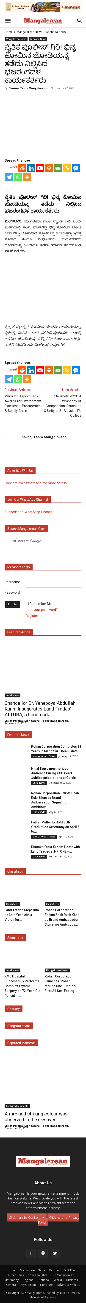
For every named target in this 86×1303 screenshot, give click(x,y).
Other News (16, 1275)
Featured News (18, 735)
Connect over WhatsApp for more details (36, 483)
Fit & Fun (69, 1270)
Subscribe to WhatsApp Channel (29, 512)
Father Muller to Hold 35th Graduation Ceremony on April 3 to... (55, 826)
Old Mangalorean (62, 1275)
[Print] (49, 168)
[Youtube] (40, 168)
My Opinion (28, 1285)
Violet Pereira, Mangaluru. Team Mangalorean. (37, 720)
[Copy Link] (67, 168)
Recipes (54, 1270)
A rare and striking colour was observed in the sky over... (36, 1116)
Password (12, 592)
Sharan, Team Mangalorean (28, 88)
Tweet (12, 167)
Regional (28, 1280)
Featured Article (19, 632)
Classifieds (39, 812)
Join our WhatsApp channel (27, 499)
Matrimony (12, 1280)
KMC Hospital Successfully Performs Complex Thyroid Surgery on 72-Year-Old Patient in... (23, 985)
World (58, 1280)
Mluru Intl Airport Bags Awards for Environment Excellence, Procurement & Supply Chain (23, 403)
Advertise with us (20, 470)
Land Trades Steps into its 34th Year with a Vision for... (22, 914)
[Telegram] (9, 177)
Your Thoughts (37, 1275)
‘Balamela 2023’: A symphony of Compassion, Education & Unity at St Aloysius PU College (62, 406)
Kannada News (56, 32)
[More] (27, 177)
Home (9, 32)
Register (32, 616)
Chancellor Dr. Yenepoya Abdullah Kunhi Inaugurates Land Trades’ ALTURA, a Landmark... (40, 708)
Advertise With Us (68, 1285)
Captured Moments (21, 1043)
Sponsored (15, 938)
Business (72, 1280)
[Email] (58, 168)
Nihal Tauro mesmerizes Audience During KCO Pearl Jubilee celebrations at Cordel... (55, 773)
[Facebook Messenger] (76, 168)
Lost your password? (42, 610)
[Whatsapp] (18, 177)
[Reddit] (22, 168)
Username (12, 582)
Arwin (53, 1297)
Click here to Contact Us (27, 1217)
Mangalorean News (29, 32)
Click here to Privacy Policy (58, 1219)
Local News (12, 695)
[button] (7, 21)
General (11, 1285)
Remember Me (41, 604)
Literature (46, 1285)
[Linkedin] (31, 168)
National (44, 1280)
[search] (39, 541)
